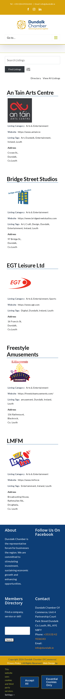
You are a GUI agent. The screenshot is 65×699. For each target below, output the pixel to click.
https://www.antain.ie (29, 131)
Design (35, 224)
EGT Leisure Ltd (25, 265)
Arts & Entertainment (37, 125)
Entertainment (43, 137)
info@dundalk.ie (44, 647)
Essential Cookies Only (52, 682)
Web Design (49, 663)
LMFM (15, 440)
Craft (28, 224)
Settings (10, 694)
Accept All (29, 682)
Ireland (11, 141)
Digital (24, 310)
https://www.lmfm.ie (28, 480)
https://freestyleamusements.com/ (35, 393)
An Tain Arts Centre (30, 92)
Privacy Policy (14, 663)
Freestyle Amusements (22, 351)
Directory (36, 78)
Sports (52, 298)
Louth (19, 141)
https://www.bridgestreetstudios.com (37, 218)
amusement (27, 399)
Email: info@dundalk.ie (45, 4)
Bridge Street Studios (32, 179)
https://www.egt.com (29, 304)
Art (22, 137)
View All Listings (51, 78)
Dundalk (29, 137)
